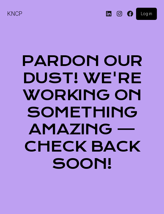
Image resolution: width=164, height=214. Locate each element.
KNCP (14, 13)
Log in (146, 13)
